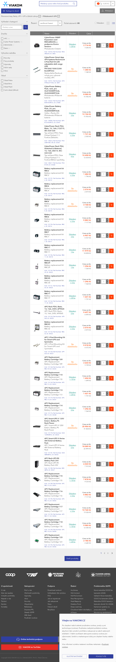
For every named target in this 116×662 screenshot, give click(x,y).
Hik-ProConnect (76, 596)
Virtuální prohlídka (8, 596)
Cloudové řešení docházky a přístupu (81, 611)
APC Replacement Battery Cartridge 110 (53, 373)
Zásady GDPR (29, 612)
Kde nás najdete (7, 593)
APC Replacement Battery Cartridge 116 (53, 490)
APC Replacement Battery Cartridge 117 (53, 505)
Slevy (49, 604)
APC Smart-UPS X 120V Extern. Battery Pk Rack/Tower (54, 421)
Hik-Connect (75, 593)
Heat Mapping (76, 601)
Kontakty (4, 607)
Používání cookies (30, 618)
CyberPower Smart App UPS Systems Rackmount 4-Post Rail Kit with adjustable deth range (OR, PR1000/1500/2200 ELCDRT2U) (54, 64)
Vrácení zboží (52, 607)
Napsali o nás (6, 598)
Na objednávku (72, 70)
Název (47, 33)
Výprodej (27, 596)
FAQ (49, 596)
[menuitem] (11, 10)
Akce (26, 598)
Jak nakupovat (53, 601)
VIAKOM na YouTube (29, 647)
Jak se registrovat (54, 598)
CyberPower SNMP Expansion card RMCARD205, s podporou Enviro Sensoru (52, 42)
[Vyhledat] (74, 3)
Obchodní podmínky (32, 593)
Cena (89, 33)
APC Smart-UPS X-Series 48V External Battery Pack (54, 440)
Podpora (51, 586)
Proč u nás (28, 590)
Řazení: (34, 23)
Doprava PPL (29, 610)
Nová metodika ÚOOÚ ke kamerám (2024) (103, 591)
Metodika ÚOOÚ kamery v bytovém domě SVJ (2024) (103, 602)
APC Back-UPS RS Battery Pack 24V (51, 459)
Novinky (27, 601)
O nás (3, 590)
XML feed (27, 615)
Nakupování (29, 586)
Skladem (100, 23)
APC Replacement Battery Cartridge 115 (53, 475)
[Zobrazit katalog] (108, 23)
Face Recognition (77, 598)
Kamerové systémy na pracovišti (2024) (102, 608)
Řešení (73, 586)
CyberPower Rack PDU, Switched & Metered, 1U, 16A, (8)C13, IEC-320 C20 (54, 149)
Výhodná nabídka (8, 53)
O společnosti (7, 586)
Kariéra (3, 604)
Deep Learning (76, 607)
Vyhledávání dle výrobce (57, 593)
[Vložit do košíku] (111, 45)
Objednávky (28, 604)
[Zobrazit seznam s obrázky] (113, 23)
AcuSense (74, 590)
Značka (4, 34)
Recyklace (51, 610)
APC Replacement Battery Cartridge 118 (53, 521)
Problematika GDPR (102, 586)
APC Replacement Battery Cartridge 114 (53, 404)
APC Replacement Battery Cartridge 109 (53, 358)
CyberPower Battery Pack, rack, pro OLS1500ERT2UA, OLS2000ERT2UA (52, 89)
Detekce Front (76, 604)
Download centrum (55, 590)
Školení (4, 601)
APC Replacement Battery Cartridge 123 (53, 536)
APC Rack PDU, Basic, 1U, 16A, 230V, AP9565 (54, 308)
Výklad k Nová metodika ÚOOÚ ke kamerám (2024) (103, 597)
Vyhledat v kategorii (9, 22)
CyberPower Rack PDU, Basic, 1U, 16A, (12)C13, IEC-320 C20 (54, 128)
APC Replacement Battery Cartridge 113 (53, 389)
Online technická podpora (29, 639)
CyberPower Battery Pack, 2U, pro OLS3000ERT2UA (52, 108)
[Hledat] (25, 27)
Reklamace (28, 607)
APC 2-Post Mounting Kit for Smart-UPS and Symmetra (54, 339)
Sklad (3, 75)
